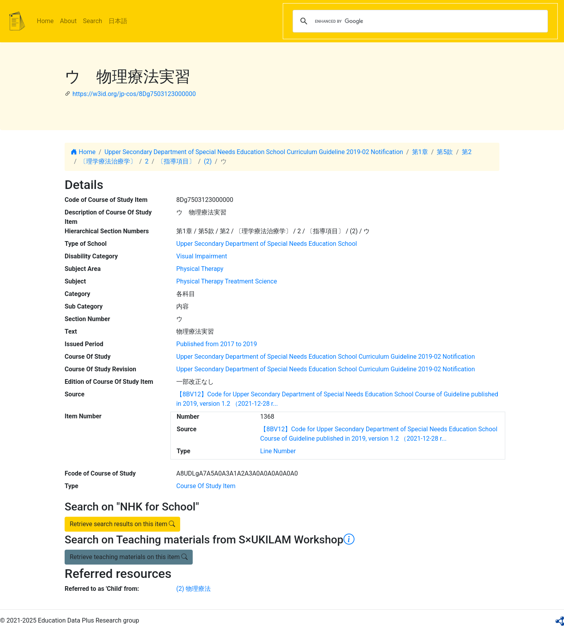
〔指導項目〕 (176, 161)
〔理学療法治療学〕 (108, 161)
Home (45, 21)
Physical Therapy (199, 268)
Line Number (278, 451)
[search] (419, 21)
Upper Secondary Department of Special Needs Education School (266, 243)
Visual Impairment (201, 256)
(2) (208, 161)
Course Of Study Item (205, 486)
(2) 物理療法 (193, 588)
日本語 (117, 21)
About (68, 21)
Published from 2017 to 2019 (216, 344)
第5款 (445, 152)
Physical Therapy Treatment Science (226, 281)
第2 (467, 152)
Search (92, 21)
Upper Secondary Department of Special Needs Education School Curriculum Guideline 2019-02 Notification (254, 152)
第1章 (420, 152)
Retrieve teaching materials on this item (129, 557)
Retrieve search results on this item (122, 524)
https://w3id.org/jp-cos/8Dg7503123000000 (134, 94)
